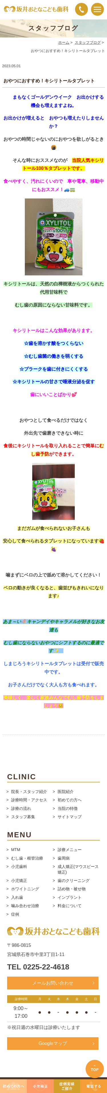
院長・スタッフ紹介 (29, 791)
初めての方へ (70, 800)
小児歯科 (19, 866)
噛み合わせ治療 (25, 905)
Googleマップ (53, 1043)
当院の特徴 (68, 808)
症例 (15, 914)
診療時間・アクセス (29, 800)
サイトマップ (70, 816)
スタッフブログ (88, 42)
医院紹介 (66, 791)
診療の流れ (21, 808)
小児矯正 (19, 880)
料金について (70, 905)
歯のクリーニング (74, 880)
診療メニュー (70, 849)
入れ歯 (17, 897)
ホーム (63, 42)
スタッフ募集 (23, 816)
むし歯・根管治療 (27, 858)
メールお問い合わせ (52, 983)
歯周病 (64, 858)
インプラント (70, 897)
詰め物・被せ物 (72, 889)
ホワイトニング (25, 889)
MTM (15, 849)
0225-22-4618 (46, 967)
